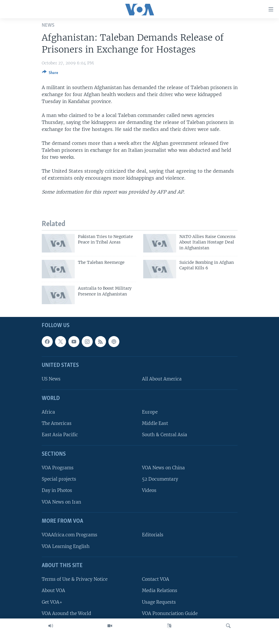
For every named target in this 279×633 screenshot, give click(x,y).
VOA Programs (58, 468)
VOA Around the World (66, 613)
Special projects (59, 479)
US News (51, 379)
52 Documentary (160, 479)
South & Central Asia (164, 435)
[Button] (50, 73)
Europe (150, 412)
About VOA (53, 591)
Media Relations (159, 591)
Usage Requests (159, 602)
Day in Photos (57, 490)
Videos (149, 490)
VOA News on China (163, 468)
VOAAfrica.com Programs (69, 535)
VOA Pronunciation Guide (170, 613)
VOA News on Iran (61, 502)
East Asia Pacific (60, 435)
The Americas (57, 423)
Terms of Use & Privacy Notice (74, 579)
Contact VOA (155, 579)
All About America (162, 379)
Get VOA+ (52, 602)
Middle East (155, 423)
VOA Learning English (66, 546)
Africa (48, 412)
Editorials (152, 535)
